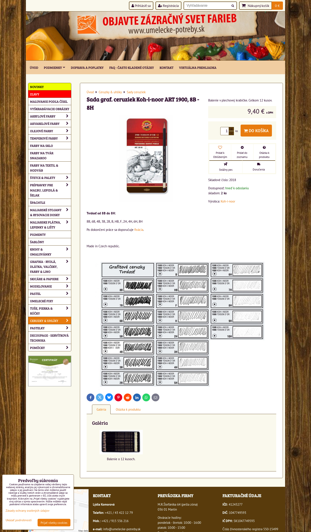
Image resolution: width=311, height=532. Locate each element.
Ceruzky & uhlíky (50, 320)
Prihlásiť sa (141, 5)
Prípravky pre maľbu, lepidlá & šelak (50, 189)
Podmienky (54, 67)
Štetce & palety (50, 177)
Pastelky (50, 327)
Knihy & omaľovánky (50, 252)
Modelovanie (50, 286)
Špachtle (37, 202)
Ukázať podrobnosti (19, 520)
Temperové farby (50, 138)
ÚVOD (34, 67)
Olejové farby (50, 130)
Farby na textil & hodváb (44, 167)
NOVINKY (37, 86)
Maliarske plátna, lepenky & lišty (50, 225)
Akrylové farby (50, 116)
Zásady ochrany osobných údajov (27, 510)
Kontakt (166, 67)
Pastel (50, 293)
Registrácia (168, 5)
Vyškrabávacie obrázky (49, 108)
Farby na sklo (41, 145)
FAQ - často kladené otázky (131, 67)
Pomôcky (50, 347)
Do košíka (256, 130)
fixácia (138, 229)
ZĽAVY (34, 94)
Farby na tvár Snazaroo (41, 155)
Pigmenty (38, 234)
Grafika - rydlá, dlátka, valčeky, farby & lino (50, 266)
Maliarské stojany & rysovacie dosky (50, 212)
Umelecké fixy (41, 301)
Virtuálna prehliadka (197, 67)
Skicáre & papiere (50, 278)
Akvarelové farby (50, 123)
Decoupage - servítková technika (49, 337)
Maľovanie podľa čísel (49, 101)
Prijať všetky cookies (54, 523)
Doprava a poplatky (87, 67)
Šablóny (37, 241)
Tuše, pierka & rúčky (50, 311)
